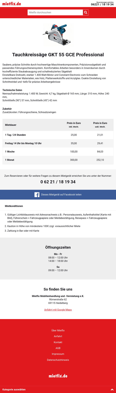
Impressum (58, 354)
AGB (58, 348)
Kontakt (58, 342)
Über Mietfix (58, 330)
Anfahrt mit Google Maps (58, 309)
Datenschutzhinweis (58, 359)
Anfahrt (58, 336)
